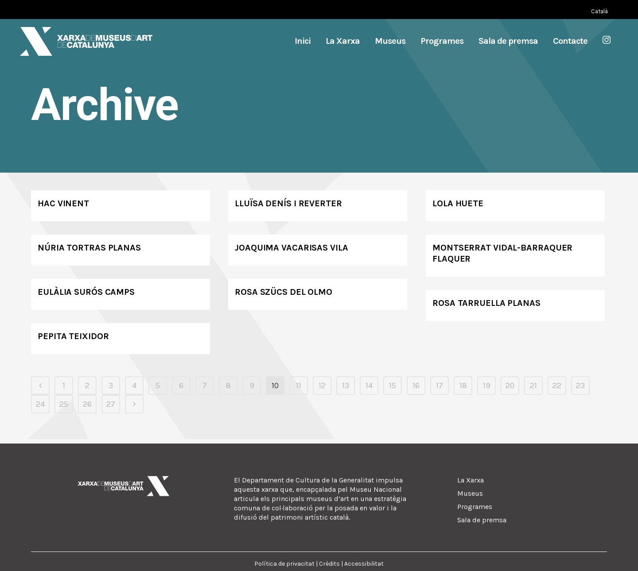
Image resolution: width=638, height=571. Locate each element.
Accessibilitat (364, 563)
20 (510, 385)
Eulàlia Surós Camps (86, 292)
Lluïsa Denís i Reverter (288, 203)
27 (110, 404)
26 (87, 404)
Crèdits (329, 563)
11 (298, 385)
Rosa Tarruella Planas (486, 303)
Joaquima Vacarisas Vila (291, 248)
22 (556, 385)
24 (40, 404)
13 (345, 385)
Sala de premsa (481, 520)
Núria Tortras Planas (89, 248)
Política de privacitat (284, 563)
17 (439, 385)
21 (533, 385)
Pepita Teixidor (73, 336)
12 (322, 385)
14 (369, 385)
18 (463, 385)
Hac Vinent (63, 203)
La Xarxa (470, 480)
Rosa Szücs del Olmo (283, 292)
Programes (474, 506)
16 (416, 385)
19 (486, 385)
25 (63, 404)
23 (580, 385)
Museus (470, 493)
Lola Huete (457, 203)
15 (392, 385)
